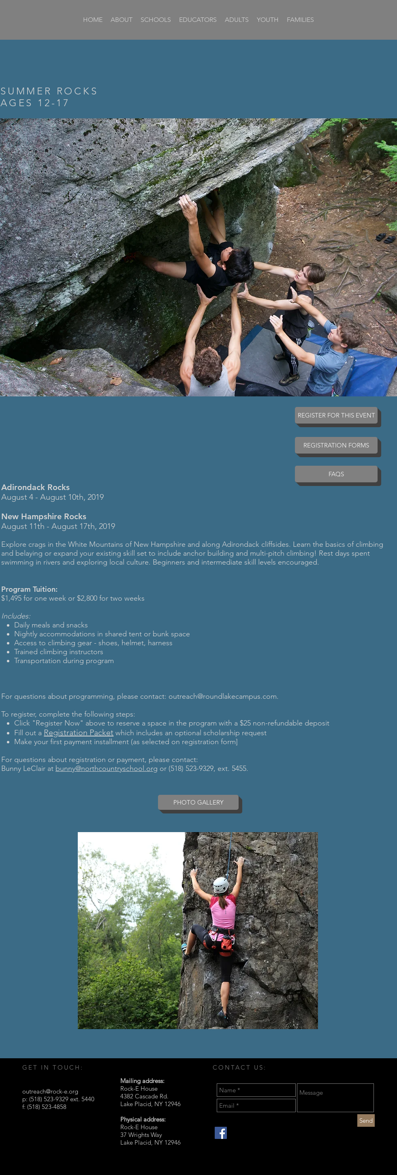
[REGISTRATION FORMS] (336, 445)
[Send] (366, 1120)
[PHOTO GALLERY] (198, 802)
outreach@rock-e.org (50, 1091)
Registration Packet (78, 732)
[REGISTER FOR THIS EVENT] (336, 415)
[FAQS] (336, 474)
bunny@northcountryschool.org (106, 768)
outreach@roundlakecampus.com (223, 696)
